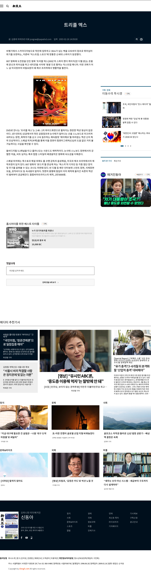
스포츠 (69, 526)
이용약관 (54, 558)
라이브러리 (113, 522)
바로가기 (140, 175)
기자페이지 (113, 526)
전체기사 (91, 530)
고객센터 (46, 558)
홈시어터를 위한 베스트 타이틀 (22, 224)
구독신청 (134, 518)
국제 (90, 518)
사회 (69, 518)
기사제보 (134, 513)
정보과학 (91, 522)
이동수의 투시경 (112, 94)
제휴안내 (38, 558)
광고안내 (134, 522)
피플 (90, 526)
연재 (111, 513)
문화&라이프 (72, 522)
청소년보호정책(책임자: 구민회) (86, 558)
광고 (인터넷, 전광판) (24, 558)
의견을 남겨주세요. (16, 271)
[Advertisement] (44, 195)
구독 (45, 224)
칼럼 (69, 530)
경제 (90, 513)
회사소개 (11, 558)
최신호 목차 (114, 518)
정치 (69, 513)
